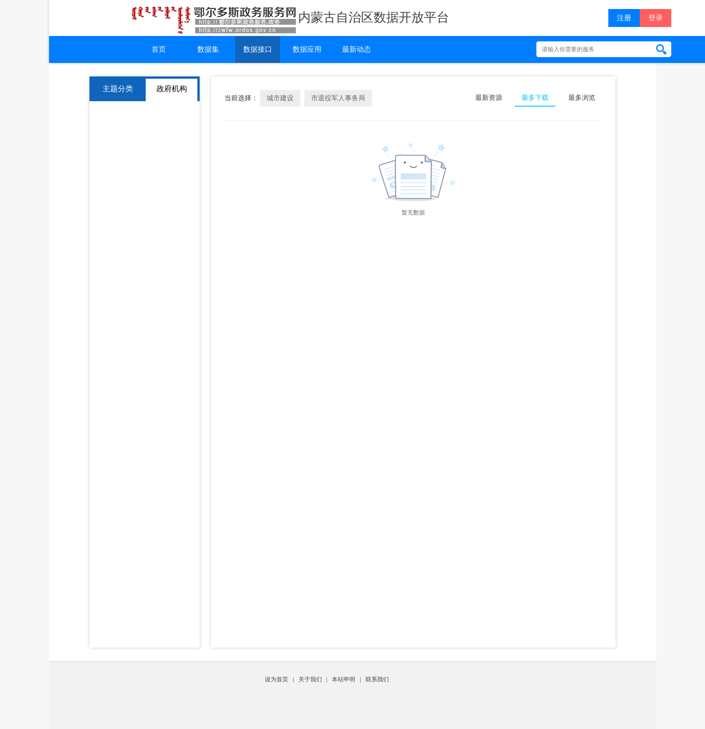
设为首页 (276, 679)
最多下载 (535, 97)
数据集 (208, 49)
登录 (655, 18)
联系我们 (377, 679)
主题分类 (118, 89)
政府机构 (171, 89)
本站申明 (343, 679)
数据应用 (307, 49)
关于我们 (310, 679)
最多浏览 (581, 97)
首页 (159, 49)
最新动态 (356, 49)
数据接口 (257, 49)
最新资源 (488, 97)
